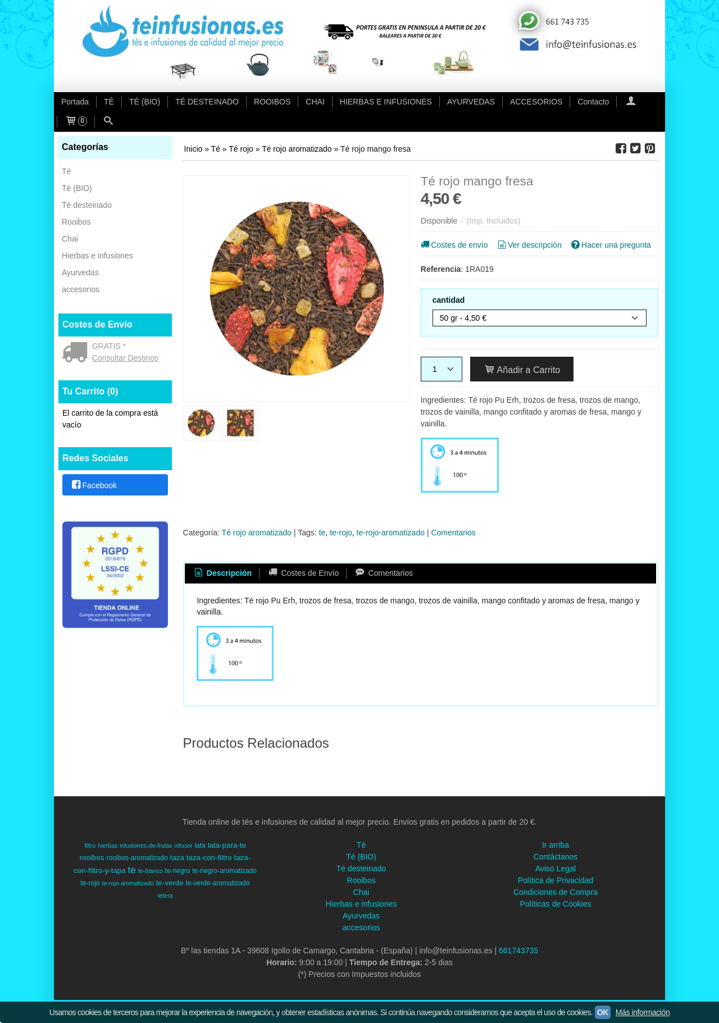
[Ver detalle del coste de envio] (77, 353)
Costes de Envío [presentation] (303, 573)
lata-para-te (227, 845)
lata (199, 845)
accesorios (80, 289)
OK (602, 1012)
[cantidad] (540, 318)
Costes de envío (453, 244)
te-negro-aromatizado (224, 871)
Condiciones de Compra (555, 892)
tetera (164, 895)
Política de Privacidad (556, 880)
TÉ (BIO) (144, 101)
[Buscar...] (108, 121)
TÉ (109, 101)
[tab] (222, 573)
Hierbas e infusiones (97, 255)
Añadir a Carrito (522, 370)
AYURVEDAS (471, 101)
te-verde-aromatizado (217, 883)
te (322, 532)
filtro (89, 845)
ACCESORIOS (536, 101)
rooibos (92, 857)
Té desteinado (87, 205)
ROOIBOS (272, 101)
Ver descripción (528, 244)
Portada (75, 101)
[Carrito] (76, 121)
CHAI (315, 101)
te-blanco (150, 870)
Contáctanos (556, 856)
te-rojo (341, 532)
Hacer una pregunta (610, 244)
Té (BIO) (77, 188)
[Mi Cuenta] (630, 102)
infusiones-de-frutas (146, 845)
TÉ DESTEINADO (207, 101)
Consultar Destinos (125, 357)
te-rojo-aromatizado (391, 532)
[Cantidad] (441, 369)
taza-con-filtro (209, 857)
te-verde (170, 883)
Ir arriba (555, 844)
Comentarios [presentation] (383, 573)
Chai (70, 238)
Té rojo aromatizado (257, 532)
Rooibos (76, 221)
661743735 (518, 950)
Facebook (93, 485)
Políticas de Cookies (555, 903)
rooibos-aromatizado (136, 858)
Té (66, 171)
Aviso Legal (555, 868)
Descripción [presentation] (222, 573)
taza (177, 857)
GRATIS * (109, 346)
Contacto (593, 101)
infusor (184, 845)
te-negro (177, 871)
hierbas (107, 845)
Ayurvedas (80, 272)
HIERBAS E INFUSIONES (386, 101)
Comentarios (453, 532)
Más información (643, 1012)
